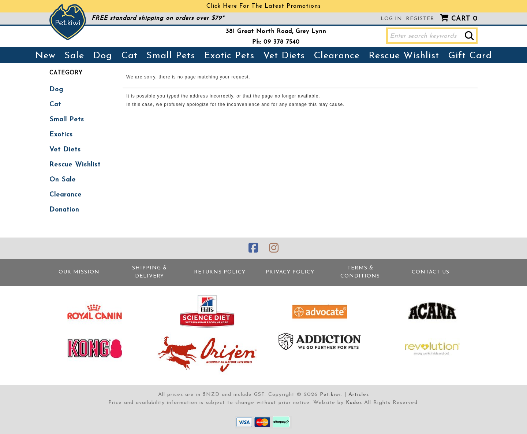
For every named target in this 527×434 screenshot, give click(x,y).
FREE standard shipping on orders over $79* (157, 18)
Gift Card (470, 56)
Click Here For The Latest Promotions (263, 6)
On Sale (62, 179)
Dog (102, 56)
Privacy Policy (290, 272)
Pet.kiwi (330, 394)
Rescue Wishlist (404, 56)
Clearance (337, 56)
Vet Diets (284, 56)
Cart (464, 18)
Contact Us (430, 272)
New (45, 56)
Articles (358, 394)
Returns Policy (220, 272)
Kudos (354, 402)
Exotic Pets (229, 56)
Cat (129, 56)
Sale (74, 56)
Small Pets (170, 56)
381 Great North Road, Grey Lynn (276, 31)
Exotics (61, 134)
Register (420, 19)
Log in (391, 19)
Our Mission (79, 272)
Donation (64, 209)
